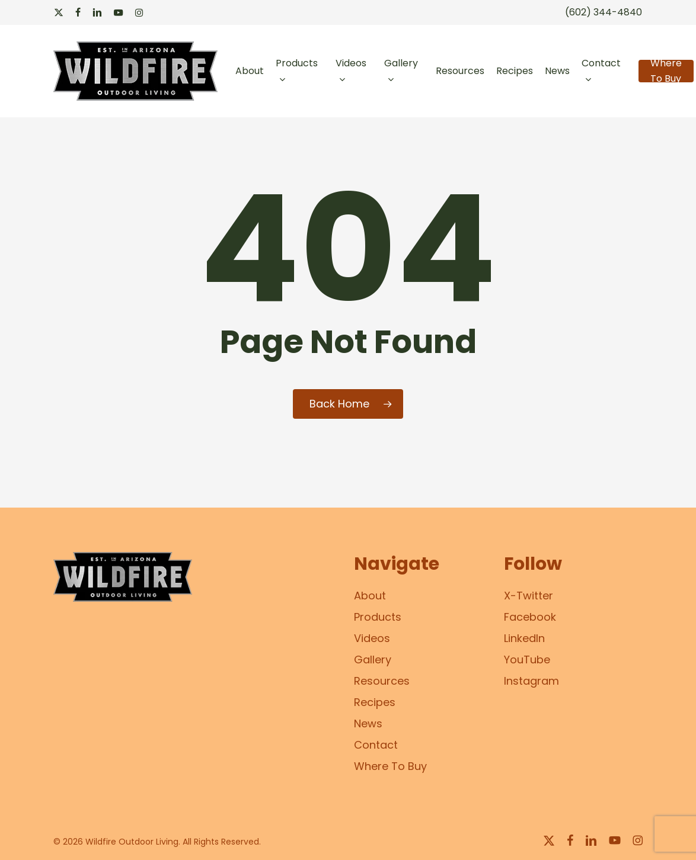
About (370, 595)
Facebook (530, 616)
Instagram (531, 680)
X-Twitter (528, 595)
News (368, 723)
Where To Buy (390, 766)
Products (377, 616)
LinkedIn (524, 638)
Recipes (374, 702)
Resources (382, 680)
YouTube (527, 659)
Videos (372, 638)
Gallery (372, 659)
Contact (376, 744)
